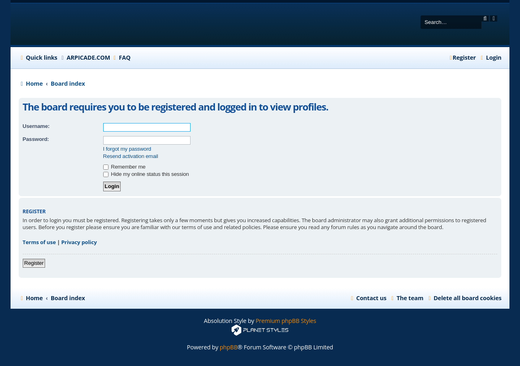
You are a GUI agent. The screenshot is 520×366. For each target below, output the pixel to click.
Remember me (124, 167)
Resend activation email (130, 156)
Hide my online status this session (146, 174)
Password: (36, 139)
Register (34, 263)
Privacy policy (79, 242)
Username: (36, 126)
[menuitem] (121, 57)
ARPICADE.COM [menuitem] (88, 57)
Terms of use (39, 242)
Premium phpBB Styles (286, 321)
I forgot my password (127, 149)
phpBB (229, 347)
